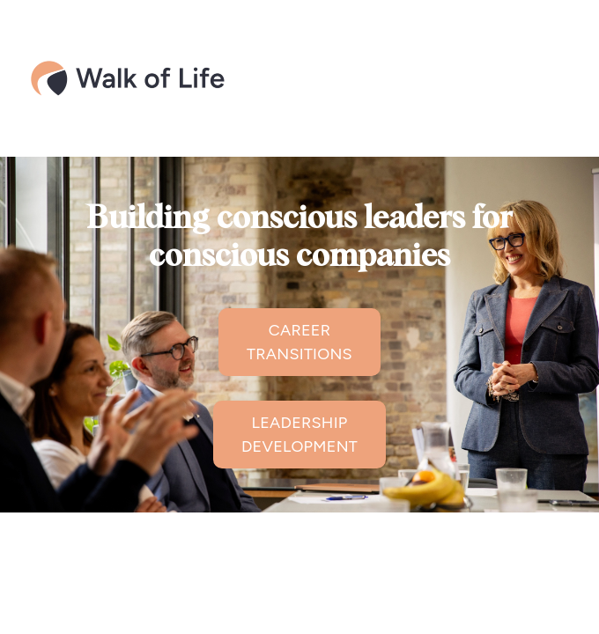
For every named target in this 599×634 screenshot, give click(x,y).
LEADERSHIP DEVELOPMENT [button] (299, 434)
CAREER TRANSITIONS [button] (299, 342)
